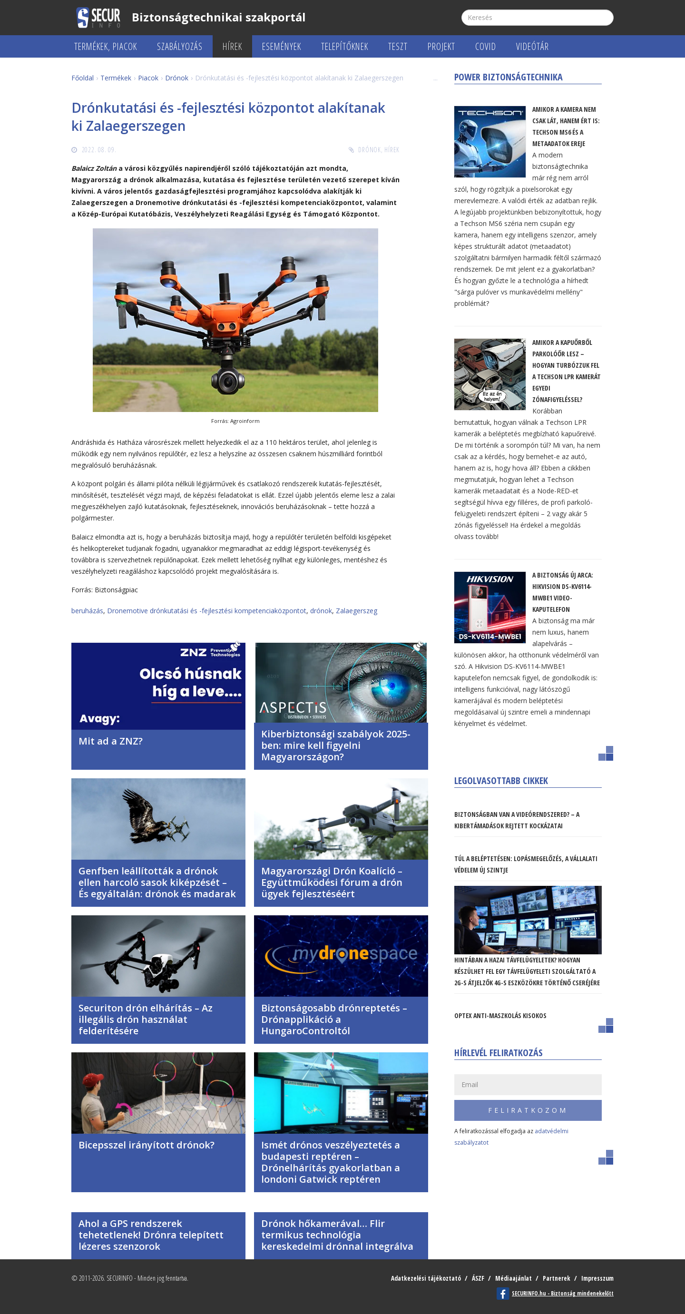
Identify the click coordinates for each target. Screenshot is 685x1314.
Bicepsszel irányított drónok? (146, 1144)
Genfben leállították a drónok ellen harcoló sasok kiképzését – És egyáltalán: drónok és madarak (157, 882)
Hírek (232, 46)
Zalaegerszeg (356, 610)
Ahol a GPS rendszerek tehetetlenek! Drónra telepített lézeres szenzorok (151, 1235)
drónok (321, 610)
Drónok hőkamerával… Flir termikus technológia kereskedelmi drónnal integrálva (337, 1235)
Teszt (398, 46)
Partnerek (553, 1278)
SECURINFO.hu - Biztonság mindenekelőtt (563, 1293)
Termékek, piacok (105, 46)
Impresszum (596, 1278)
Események (281, 46)
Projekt (441, 46)
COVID (485, 46)
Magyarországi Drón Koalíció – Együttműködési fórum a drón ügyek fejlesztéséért (331, 882)
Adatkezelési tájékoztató (418, 1278)
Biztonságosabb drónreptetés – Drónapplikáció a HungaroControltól (334, 1019)
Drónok (369, 149)
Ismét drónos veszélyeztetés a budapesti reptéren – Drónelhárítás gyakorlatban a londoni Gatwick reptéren (330, 1162)
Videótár (532, 46)
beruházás (87, 610)
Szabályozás (180, 46)
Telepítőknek (344, 46)
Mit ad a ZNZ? (110, 741)
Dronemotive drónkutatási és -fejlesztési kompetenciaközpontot (206, 610)
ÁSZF (471, 1278)
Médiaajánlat (508, 1278)
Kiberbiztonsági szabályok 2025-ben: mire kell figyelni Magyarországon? (336, 745)
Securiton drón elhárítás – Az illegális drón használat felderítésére (145, 1019)
